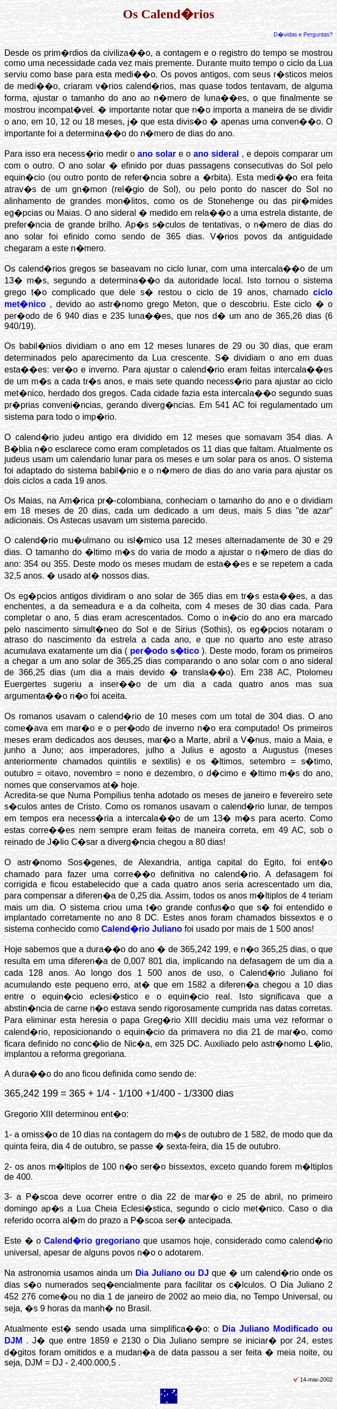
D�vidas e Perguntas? (303, 34)
